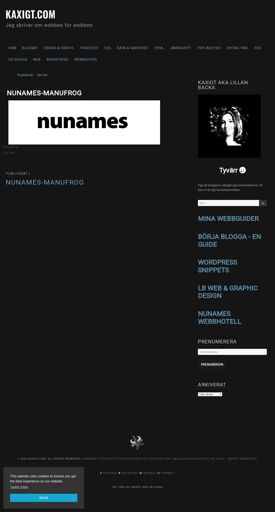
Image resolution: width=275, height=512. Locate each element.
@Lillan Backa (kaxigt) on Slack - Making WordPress (215, 455)
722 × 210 (9, 153)
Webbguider (85, 60)
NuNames (90, 455)
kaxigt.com (33, 13)
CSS (107, 48)
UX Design (17, 60)
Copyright (108, 455)
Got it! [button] (43, 497)
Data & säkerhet (132, 48)
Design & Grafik (58, 48)
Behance (150, 470)
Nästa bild (42, 75)
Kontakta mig (161, 455)
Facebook (110, 470)
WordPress (57, 60)
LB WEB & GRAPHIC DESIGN (228, 290)
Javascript (180, 48)
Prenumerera (210, 362)
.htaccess (88, 48)
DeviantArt (130, 470)
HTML (159, 48)
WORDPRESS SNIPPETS (217, 265)
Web (37, 60)
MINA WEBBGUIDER (228, 218)
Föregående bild (25, 75)
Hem (12, 48)
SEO (257, 48)
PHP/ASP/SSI (209, 48)
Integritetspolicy (133, 455)
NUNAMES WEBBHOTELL (219, 315)
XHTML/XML (238, 48)
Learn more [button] (19, 487)
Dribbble (168, 470)
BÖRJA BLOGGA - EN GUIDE (229, 240)
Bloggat (30, 48)
